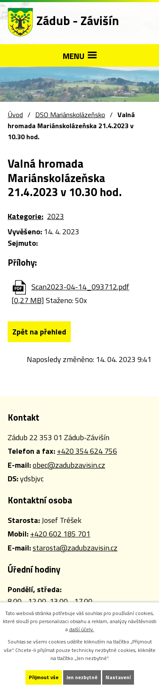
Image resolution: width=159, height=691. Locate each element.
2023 (55, 216)
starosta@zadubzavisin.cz (75, 547)
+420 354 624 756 (87, 451)
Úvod (15, 115)
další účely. (81, 629)
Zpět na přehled (39, 331)
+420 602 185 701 (60, 533)
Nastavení (118, 677)
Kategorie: (25, 216)
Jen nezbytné (82, 677)
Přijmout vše (44, 677)
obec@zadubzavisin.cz (69, 465)
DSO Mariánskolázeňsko (70, 115)
